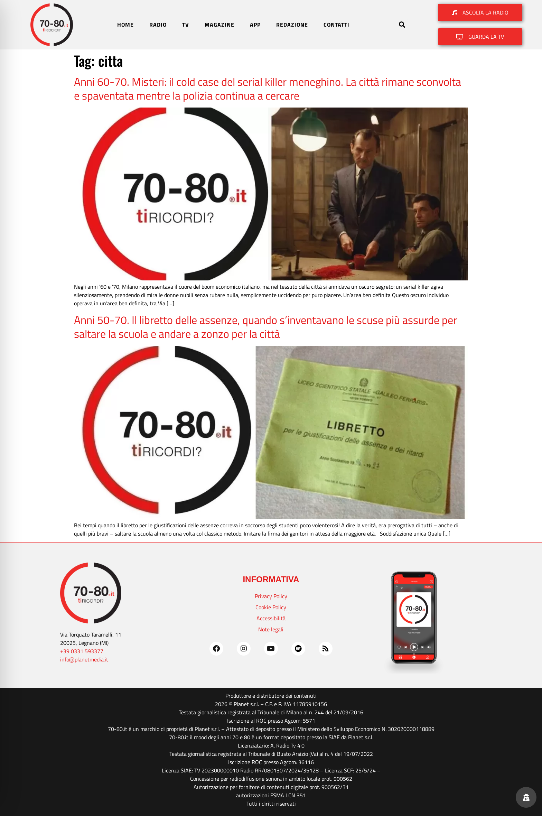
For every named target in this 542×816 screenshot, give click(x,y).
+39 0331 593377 (81, 651)
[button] (402, 24)
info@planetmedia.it (84, 659)
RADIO (158, 24)
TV (185, 24)
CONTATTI (336, 24)
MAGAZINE (219, 24)
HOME (125, 24)
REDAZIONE (292, 24)
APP (255, 24)
